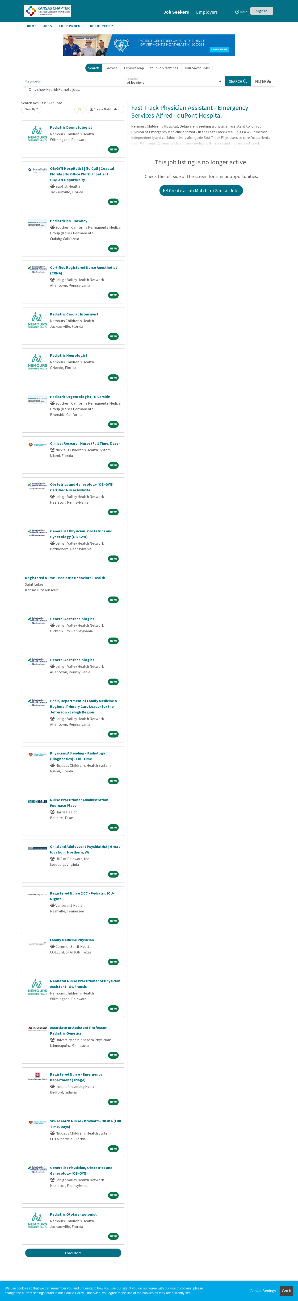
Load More (73, 1253)
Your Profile (71, 26)
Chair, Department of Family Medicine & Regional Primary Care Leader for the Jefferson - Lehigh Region (84, 706)
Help (241, 11)
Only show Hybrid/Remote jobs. (54, 89)
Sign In (261, 10)
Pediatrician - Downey (68, 220)
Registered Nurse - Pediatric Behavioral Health (65, 577)
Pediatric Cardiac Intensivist (74, 314)
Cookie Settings (263, 1291)
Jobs (47, 26)
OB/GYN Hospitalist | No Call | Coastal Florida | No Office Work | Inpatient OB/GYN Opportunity (82, 174)
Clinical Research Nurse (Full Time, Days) (85, 443)
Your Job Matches (164, 68)
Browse (111, 68)
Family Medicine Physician (72, 939)
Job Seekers (176, 12)
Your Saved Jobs (197, 68)
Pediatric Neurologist (68, 355)
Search (93, 68)
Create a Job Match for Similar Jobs (201, 190)
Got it (286, 1291)
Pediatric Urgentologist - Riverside (80, 396)
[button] (263, 81)
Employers (207, 12)
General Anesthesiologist (72, 618)
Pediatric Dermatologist (71, 127)
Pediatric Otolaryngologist (73, 1214)
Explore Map (134, 68)
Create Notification (105, 109)
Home (32, 26)
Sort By (30, 109)
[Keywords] (73, 81)
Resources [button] (100, 26)
